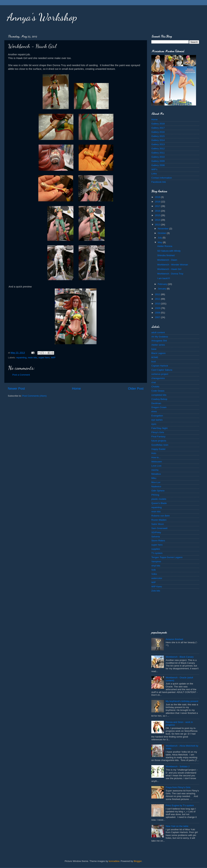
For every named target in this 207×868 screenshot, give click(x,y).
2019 (158, 197)
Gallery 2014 (158, 140)
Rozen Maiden (158, 520)
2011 (158, 299)
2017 (158, 206)
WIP (53, 357)
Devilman (156, 403)
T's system (156, 553)
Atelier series (158, 345)
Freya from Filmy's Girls (178, 787)
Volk (153, 570)
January (162, 288)
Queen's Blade (159, 503)
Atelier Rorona (164, 246)
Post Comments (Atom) (34, 395)
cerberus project (159, 374)
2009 (158, 308)
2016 (158, 211)
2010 (158, 303)
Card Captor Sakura (161, 370)
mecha (154, 470)
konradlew (114, 861)
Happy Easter (158, 449)
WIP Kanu (156, 586)
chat (153, 382)
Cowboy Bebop (159, 399)
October (162, 233)
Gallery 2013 (158, 144)
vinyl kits (155, 565)
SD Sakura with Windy (169, 251)
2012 (158, 294)
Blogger (138, 861)
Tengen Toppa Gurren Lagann (166, 557)
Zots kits (155, 590)
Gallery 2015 (158, 136)
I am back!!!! (163, 278)
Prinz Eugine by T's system (180, 805)
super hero (44, 357)
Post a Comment (21, 374)
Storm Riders (158, 540)
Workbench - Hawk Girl (169, 269)
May (160, 242)
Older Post (136, 388)
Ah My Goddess (159, 336)
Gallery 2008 (158, 165)
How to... (156, 457)
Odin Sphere (158, 490)
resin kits (32, 357)
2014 (158, 220)
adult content (158, 332)
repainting (21, 357)
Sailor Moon (157, 524)
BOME (154, 357)
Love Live (156, 465)
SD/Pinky (156, 532)
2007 (158, 317)
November (163, 228)
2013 (158, 224)
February (163, 284)
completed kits (158, 395)
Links (154, 173)
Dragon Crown (158, 407)
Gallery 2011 (158, 152)
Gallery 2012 (158, 148)
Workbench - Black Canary (179, 657)
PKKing (155, 495)
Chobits (155, 386)
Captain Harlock (159, 365)
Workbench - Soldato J (177, 766)
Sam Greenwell (159, 528)
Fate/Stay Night (159, 428)
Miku (153, 478)
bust (153, 361)
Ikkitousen (156, 461)
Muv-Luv (155, 482)
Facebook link (158, 182)
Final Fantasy (158, 436)
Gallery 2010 (158, 157)
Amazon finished (174, 639)
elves (154, 411)
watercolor (156, 578)
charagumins (158, 378)
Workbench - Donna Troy (170, 273)
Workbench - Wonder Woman (172, 264)
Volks (154, 574)
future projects (158, 440)
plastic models (158, 499)
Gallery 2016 (158, 132)
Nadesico (156, 486)
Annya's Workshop (42, 17)
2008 (158, 312)
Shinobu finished (166, 255)
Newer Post (16, 388)
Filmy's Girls (157, 432)
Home (76, 388)
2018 (158, 201)
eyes (153, 424)
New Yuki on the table (177, 826)
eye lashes (157, 420)
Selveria (155, 536)
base (153, 349)
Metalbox (156, 474)
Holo (153, 453)
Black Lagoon (158, 353)
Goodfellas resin (159, 445)
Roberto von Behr (160, 515)
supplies (155, 549)
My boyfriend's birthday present (182, 701)
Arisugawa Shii (159, 340)
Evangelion (157, 415)
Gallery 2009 (158, 161)
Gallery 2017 (158, 128)
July (160, 237)
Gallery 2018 (158, 123)
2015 (158, 215)
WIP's (154, 169)
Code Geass (157, 390)
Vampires (156, 561)
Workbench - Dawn (167, 260)
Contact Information (161, 177)
